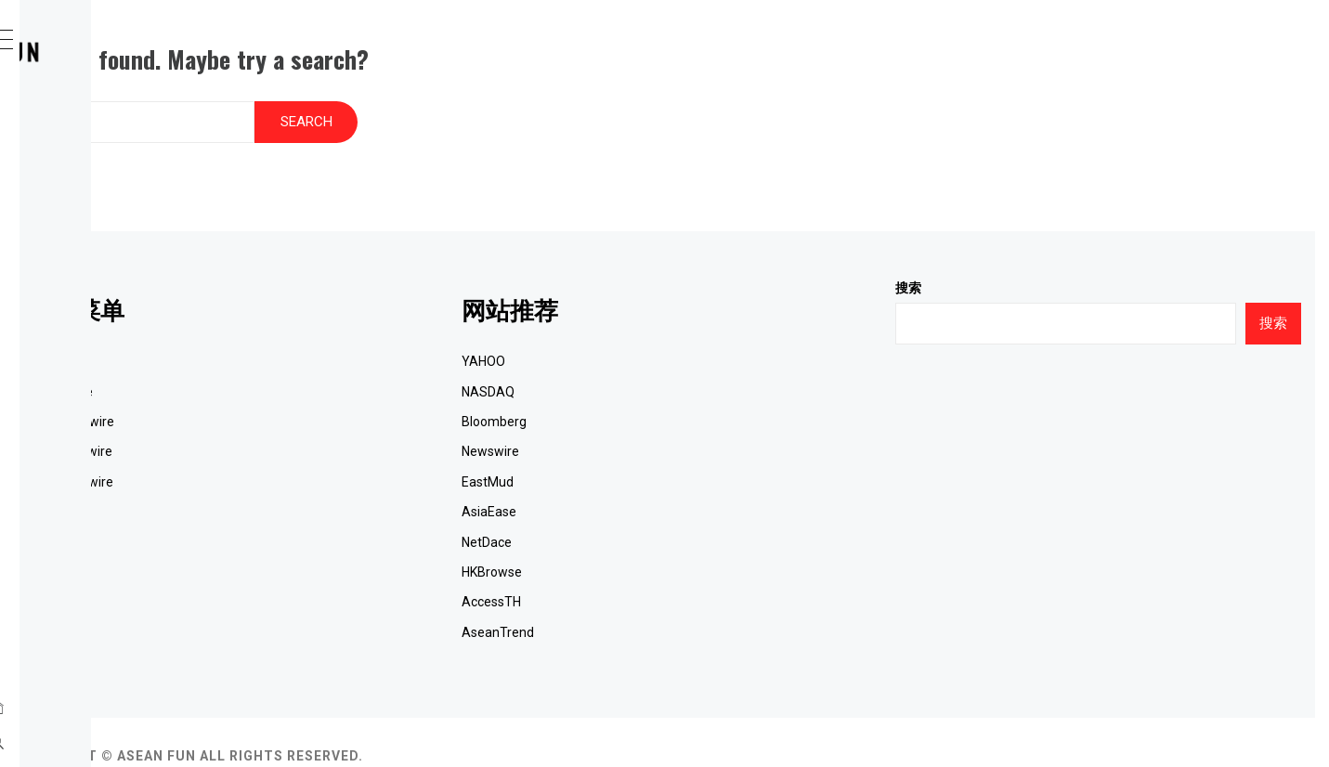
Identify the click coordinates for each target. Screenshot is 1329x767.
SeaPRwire (106, 166)
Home (88, 125)
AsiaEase (674, 483)
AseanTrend (683, 604)
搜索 (1001, 260)
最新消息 (101, 329)
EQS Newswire (118, 289)
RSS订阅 (332, 604)
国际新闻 (332, 483)
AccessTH (677, 573)
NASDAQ (673, 364)
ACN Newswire (119, 207)
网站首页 (332, 333)
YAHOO (669, 333)
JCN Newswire (118, 248)
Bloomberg (679, 393)
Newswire (676, 423)
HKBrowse (677, 544)
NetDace (672, 514)
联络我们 (101, 411)
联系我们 (332, 544)
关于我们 (332, 573)
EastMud (673, 454)
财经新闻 (101, 370)
